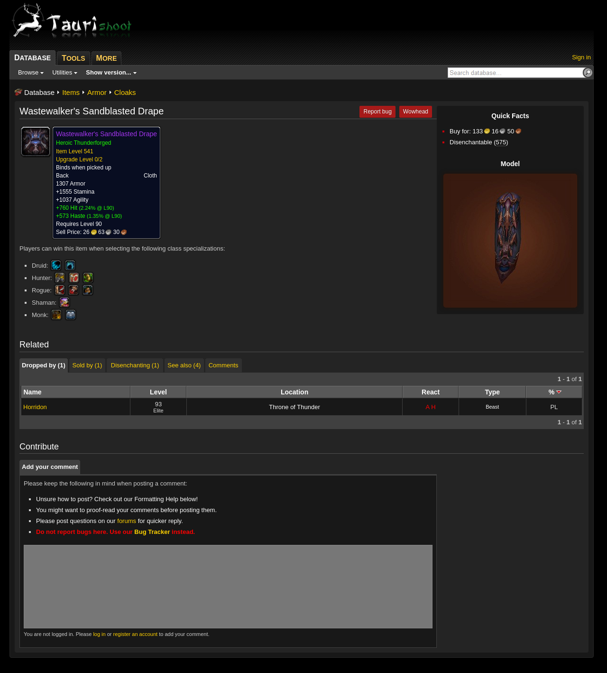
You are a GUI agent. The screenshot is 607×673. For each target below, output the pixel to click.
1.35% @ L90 (104, 216)
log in (99, 634)
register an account (135, 634)
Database (39, 92)
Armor (97, 92)
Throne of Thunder (294, 407)
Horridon (35, 407)
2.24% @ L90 (96, 208)
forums (126, 520)
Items (71, 92)
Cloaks (125, 92)
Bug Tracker (152, 531)
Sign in (581, 57)
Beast (492, 407)
